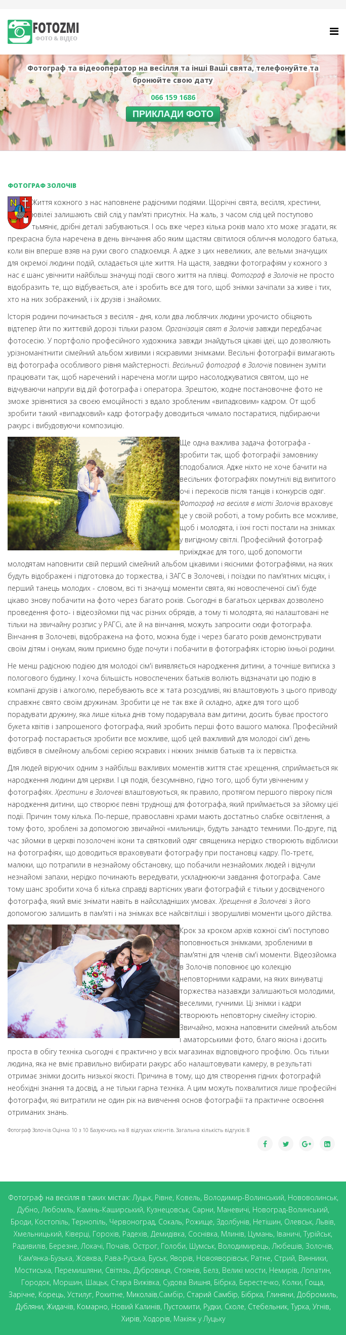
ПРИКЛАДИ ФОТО (173, 114)
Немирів (283, 1270)
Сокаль (170, 1221)
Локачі (92, 1246)
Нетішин (267, 1221)
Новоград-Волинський (290, 1209)
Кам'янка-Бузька (45, 1258)
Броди (21, 1221)
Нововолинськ (312, 1197)
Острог (145, 1246)
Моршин (67, 1282)
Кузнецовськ (168, 1209)
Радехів (134, 1234)
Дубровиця (152, 1270)
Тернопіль (89, 1221)
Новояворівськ (221, 1258)
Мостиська (33, 1270)
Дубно (27, 1209)
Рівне (163, 1197)
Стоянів (187, 1270)
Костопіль (51, 1221)
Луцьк (142, 1197)
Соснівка (203, 1234)
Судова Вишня (186, 1282)
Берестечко (259, 1282)
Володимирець (243, 1246)
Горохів (106, 1234)
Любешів (287, 1246)
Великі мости (244, 1270)
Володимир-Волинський (244, 1197)
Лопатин (315, 1270)
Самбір (171, 1294)
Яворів (181, 1258)
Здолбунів (233, 1221)
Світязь (117, 1270)
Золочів (319, 1246)
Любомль (57, 1209)
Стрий (284, 1258)
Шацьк (96, 1282)
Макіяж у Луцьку (199, 1318)
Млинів (232, 1234)
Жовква (88, 1258)
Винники (312, 1258)
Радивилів (29, 1246)
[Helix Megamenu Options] (334, 31)
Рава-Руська (125, 1258)
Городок (35, 1282)
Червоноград (132, 1221)
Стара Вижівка (135, 1282)
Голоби (173, 1246)
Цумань (260, 1234)
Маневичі (233, 1209)
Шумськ (201, 1246)
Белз (211, 1270)
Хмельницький (38, 1234)
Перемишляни (78, 1270)
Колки (291, 1282)
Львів (325, 1221)
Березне (63, 1246)
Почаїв (117, 1246)
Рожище (199, 1221)
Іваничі (288, 1234)
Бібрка (225, 1282)
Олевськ (298, 1221)
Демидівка (168, 1234)
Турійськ (317, 1234)
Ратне (261, 1258)
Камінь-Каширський (110, 1209)
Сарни (202, 1209)
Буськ (157, 1258)
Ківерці (77, 1234)
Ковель (188, 1197)
